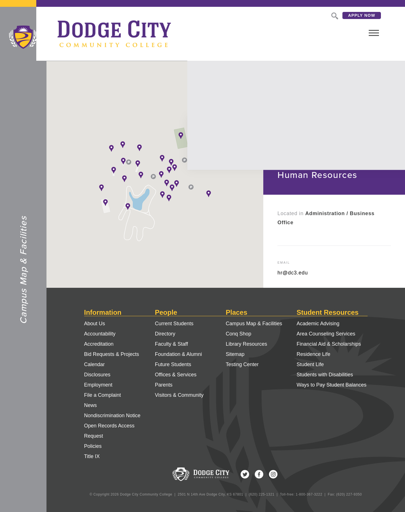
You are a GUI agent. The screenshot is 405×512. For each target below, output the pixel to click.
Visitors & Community (179, 395)
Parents (164, 385)
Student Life (310, 364)
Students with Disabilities (325, 374)
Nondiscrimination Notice (112, 415)
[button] (180, 135)
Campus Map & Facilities (254, 323)
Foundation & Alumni (178, 354)
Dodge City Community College (23, 37)
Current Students (174, 323)
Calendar (94, 364)
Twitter (245, 474)
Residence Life (313, 354)
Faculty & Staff (171, 344)
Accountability (100, 334)
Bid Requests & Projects (111, 354)
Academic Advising (318, 323)
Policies (93, 446)
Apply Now (340, 15)
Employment (98, 385)
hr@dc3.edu (292, 273)
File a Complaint (102, 395)
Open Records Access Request (109, 431)
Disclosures (97, 374)
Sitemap (235, 354)
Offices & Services (176, 374)
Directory (165, 334)
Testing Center (242, 364)
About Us (94, 323)
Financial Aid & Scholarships (329, 344)
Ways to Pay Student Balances (331, 385)
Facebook (259, 474)
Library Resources (246, 344)
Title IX (92, 456)
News (90, 405)
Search (312, 15)
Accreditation (99, 344)
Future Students (173, 364)
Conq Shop (238, 334)
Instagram (273, 474)
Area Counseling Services (326, 334)
